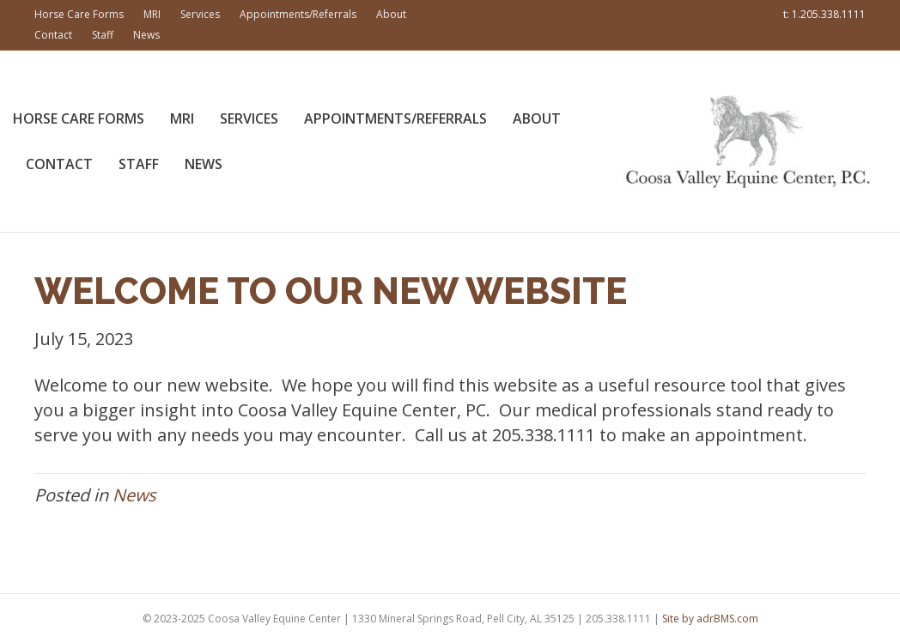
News (146, 34)
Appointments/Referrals (298, 14)
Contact (53, 34)
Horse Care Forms (79, 14)
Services (200, 14)
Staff (102, 34)
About (391, 14)
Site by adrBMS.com (710, 618)
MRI (152, 14)
